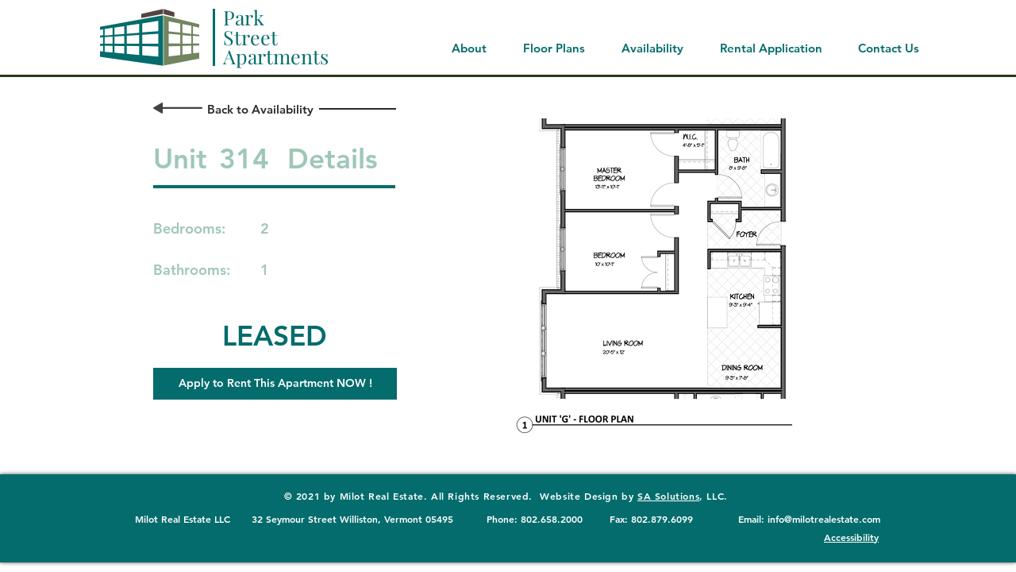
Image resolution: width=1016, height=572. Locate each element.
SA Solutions (668, 495)
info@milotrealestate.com (824, 518)
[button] (275, 384)
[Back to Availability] (259, 109)
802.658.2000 (552, 518)
